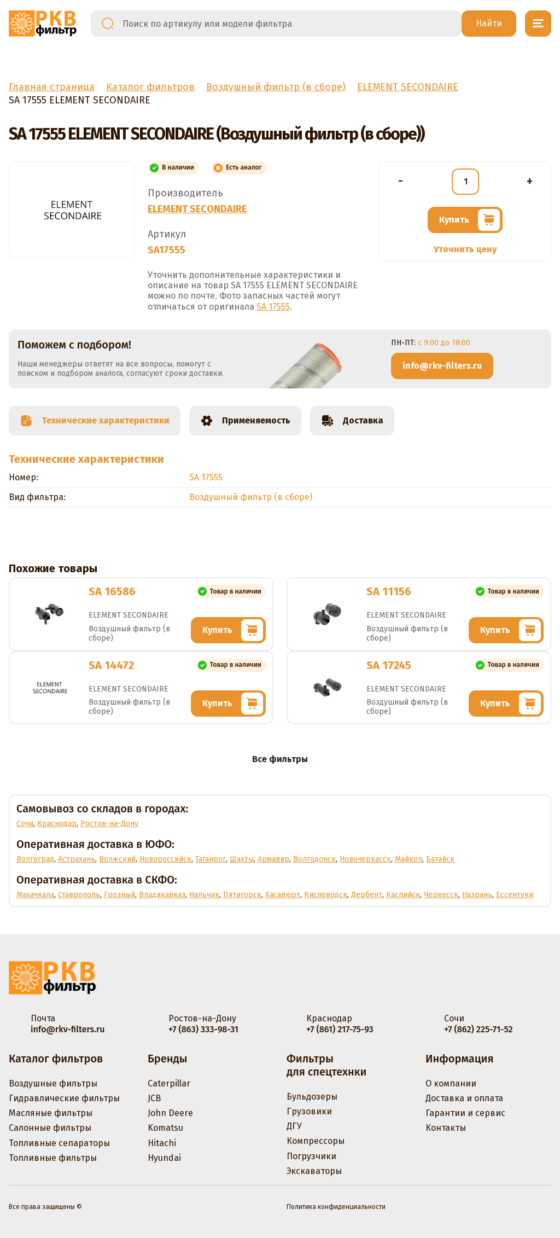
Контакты (445, 1128)
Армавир (273, 859)
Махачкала (35, 894)
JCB (154, 1098)
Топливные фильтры (53, 1158)
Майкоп (408, 859)
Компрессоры (316, 1141)
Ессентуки (514, 894)
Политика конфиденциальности (336, 1207)
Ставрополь (79, 894)
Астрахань (76, 859)
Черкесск (441, 894)
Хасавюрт (282, 894)
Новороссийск (165, 859)
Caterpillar (169, 1083)
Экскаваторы (314, 1171)
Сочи (24, 823)
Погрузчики (311, 1156)
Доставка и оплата (464, 1098)
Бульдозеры (312, 1096)
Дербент (366, 894)
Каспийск (403, 894)
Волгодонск (314, 859)
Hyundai (164, 1158)
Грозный (119, 894)
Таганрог (210, 859)
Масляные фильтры (50, 1113)
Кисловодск (325, 894)
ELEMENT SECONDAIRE (197, 209)
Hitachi (162, 1143)
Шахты (242, 859)
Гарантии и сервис (465, 1113)
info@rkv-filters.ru (442, 366)
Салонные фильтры (50, 1128)
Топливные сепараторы (59, 1143)
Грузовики (309, 1111)
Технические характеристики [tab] (95, 420)
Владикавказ (162, 894)
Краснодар (57, 823)
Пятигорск (242, 894)
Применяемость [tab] (245, 420)
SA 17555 (273, 306)
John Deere (170, 1113)
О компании (450, 1083)
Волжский (117, 859)
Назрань (477, 894)
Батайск (440, 859)
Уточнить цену (465, 249)
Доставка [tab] (352, 420)
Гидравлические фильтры (64, 1098)
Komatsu (165, 1128)
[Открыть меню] (538, 23)
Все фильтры (280, 759)
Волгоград (35, 859)
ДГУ (294, 1126)
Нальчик (204, 894)
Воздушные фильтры (53, 1083)
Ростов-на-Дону (109, 823)
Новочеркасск (365, 859)
